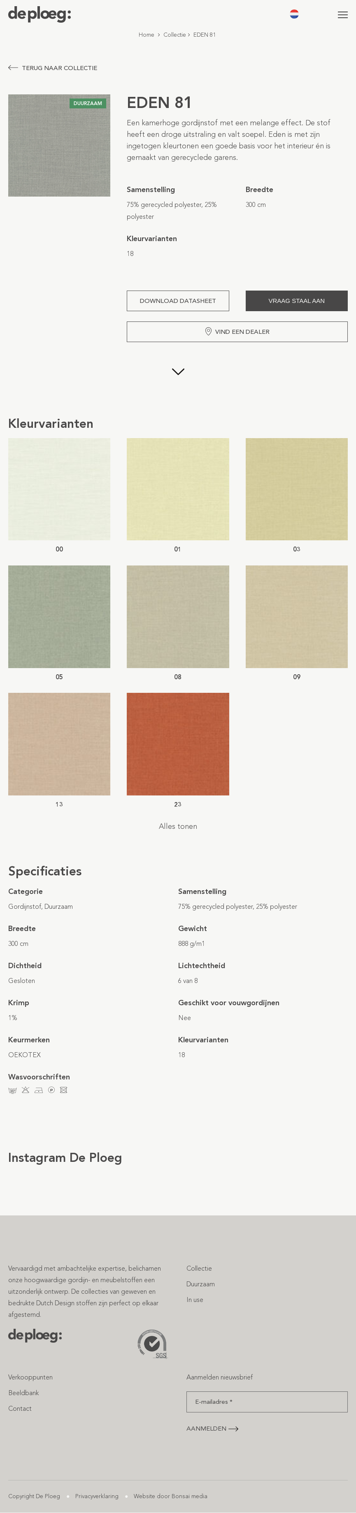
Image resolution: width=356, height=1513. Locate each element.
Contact (20, 1408)
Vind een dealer (237, 331)
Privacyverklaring (97, 1496)
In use (194, 1300)
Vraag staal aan (297, 300)
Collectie (174, 34)
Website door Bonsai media (170, 1496)
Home (146, 34)
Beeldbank (23, 1393)
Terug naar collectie (52, 68)
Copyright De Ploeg (34, 1496)
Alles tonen (178, 826)
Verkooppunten (30, 1377)
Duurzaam (200, 1284)
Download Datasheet (178, 301)
